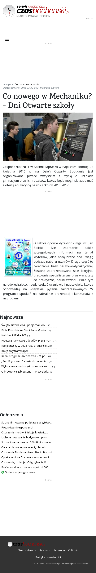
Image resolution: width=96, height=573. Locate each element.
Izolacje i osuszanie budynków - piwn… (25, 437)
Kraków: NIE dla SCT (14, 335)
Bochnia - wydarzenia (27, 84)
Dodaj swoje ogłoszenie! (18, 472)
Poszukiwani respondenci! (17, 427)
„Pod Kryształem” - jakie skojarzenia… (25, 361)
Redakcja (59, 550)
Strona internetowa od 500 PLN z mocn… (27, 442)
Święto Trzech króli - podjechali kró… (24, 325)
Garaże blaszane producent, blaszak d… (25, 447)
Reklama (44, 550)
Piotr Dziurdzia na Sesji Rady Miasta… (25, 330)
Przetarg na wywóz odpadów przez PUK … (28, 340)
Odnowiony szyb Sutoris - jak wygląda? (25, 371)
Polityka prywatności (48, 557)
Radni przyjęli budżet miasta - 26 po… (24, 356)
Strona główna (27, 550)
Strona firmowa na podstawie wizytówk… (26, 422)
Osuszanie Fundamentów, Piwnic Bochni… (27, 452)
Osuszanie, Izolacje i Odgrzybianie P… (24, 462)
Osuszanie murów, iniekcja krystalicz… (25, 432)
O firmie (73, 550)
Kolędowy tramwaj (13, 351)
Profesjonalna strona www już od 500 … (26, 467)
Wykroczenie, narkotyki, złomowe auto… (26, 366)
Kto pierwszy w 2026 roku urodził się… (25, 345)
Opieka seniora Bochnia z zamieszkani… (26, 457)
